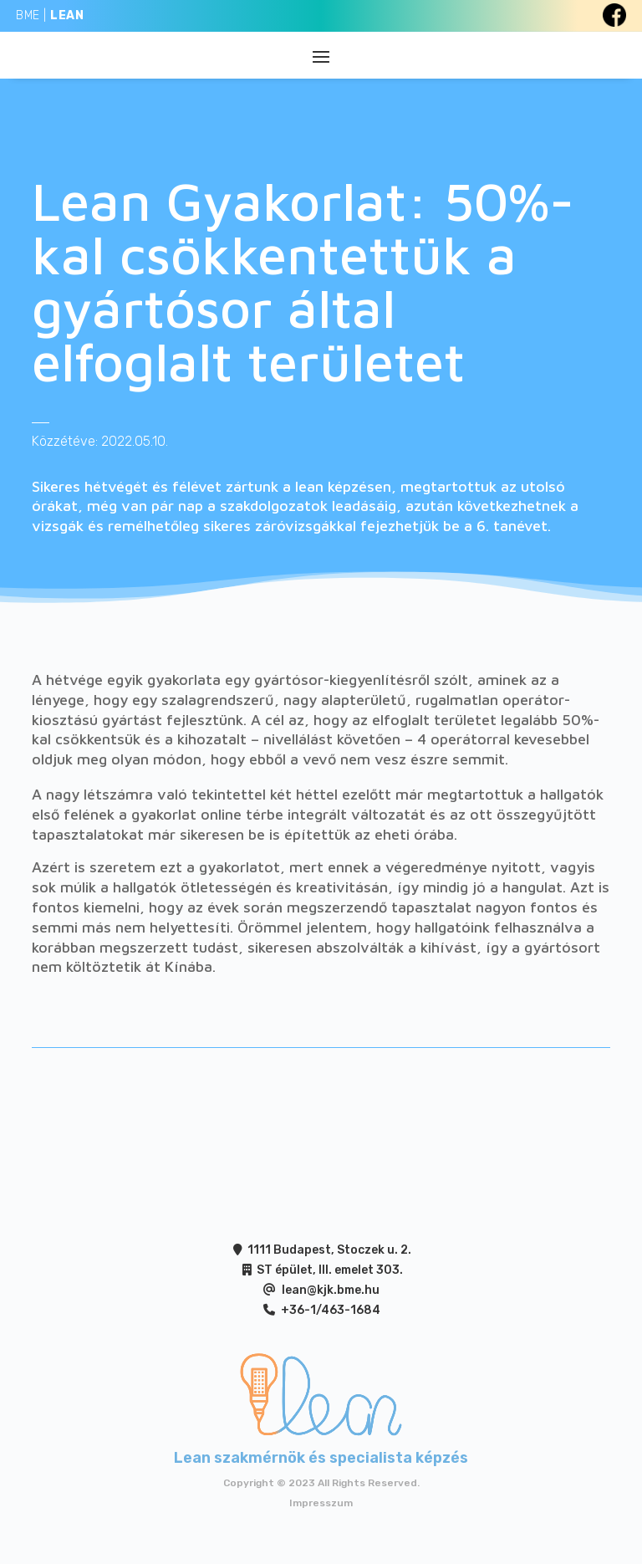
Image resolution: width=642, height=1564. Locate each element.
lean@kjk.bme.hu (331, 1290)
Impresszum (321, 1503)
